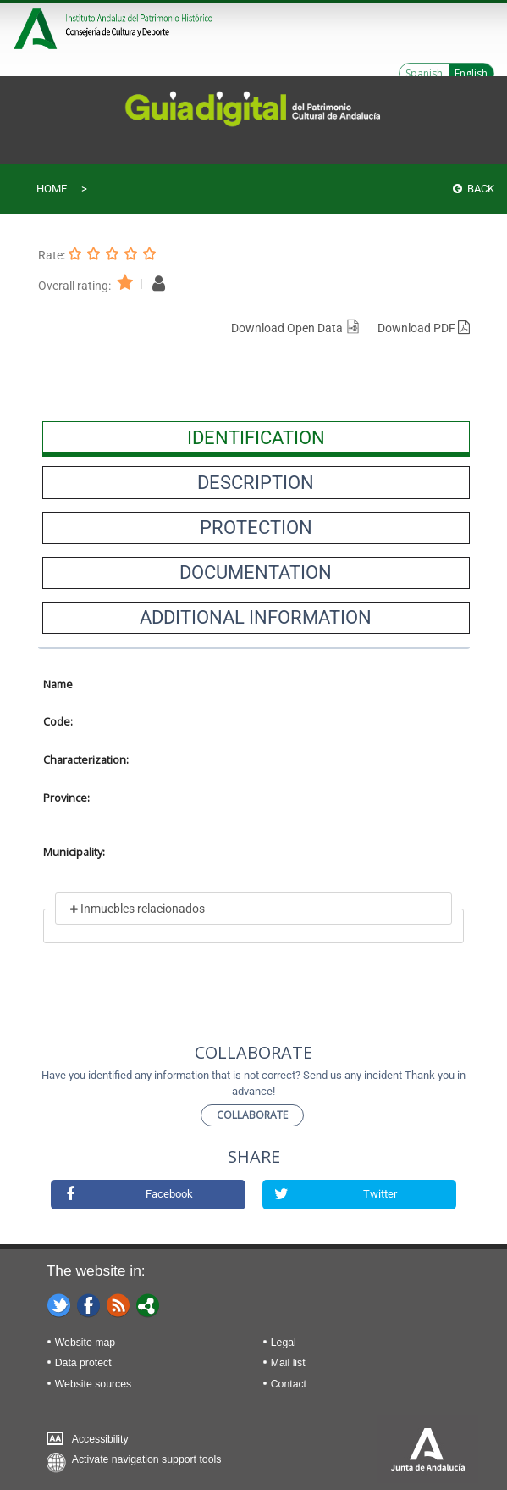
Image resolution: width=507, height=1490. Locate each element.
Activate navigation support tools (147, 1459)
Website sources (93, 1384)
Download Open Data (296, 328)
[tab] (256, 437)
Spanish (424, 73)
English (471, 73)
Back (473, 188)
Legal (283, 1342)
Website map (85, 1342)
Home (51, 188)
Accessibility (100, 1439)
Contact (288, 1384)
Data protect (83, 1363)
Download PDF (423, 328)
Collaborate (252, 1115)
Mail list (288, 1363)
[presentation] (256, 437)
